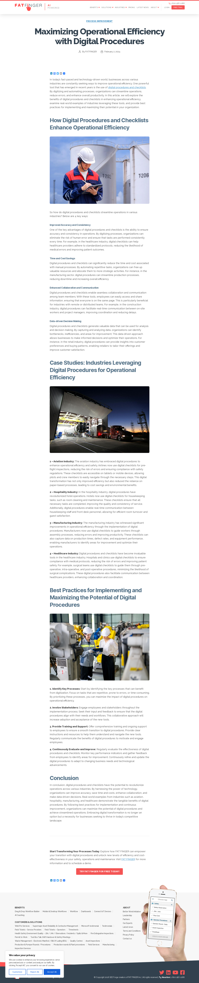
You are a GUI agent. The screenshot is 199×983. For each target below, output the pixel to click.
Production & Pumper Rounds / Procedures (33, 945)
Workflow (74, 911)
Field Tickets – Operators (55, 930)
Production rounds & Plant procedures (69, 945)
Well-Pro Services (22, 926)
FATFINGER (91, 51)
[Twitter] (161, 972)
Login (166, 7)
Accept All (52, 972)
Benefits (94, 7)
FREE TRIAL (178, 7)
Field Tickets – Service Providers (28, 930)
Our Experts (127, 923)
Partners (126, 919)
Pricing (131, 7)
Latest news (143, 7)
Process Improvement (99, 21)
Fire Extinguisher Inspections (102, 933)
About (154, 7)
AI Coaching (19, 915)
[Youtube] (175, 972)
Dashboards (86, 911)
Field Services (94, 945)
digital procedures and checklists (127, 87)
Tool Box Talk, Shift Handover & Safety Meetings (50, 937)
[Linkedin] (168, 972)
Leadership (127, 915)
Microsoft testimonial (90, 926)
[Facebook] (182, 972)
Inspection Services (23, 948)
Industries (120, 7)
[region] (34, 964)
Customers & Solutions (28, 922)
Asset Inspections (93, 941)
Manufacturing (108, 945)
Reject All (34, 972)
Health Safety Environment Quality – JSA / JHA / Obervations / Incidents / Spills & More (51, 933)
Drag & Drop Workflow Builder (27, 911)
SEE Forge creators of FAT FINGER (124, 977)
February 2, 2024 (112, 51)
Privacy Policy (128, 935)
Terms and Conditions (132, 931)
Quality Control (76, 941)
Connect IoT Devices (102, 911)
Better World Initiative (132, 911)
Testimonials (107, 926)
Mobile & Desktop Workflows (55, 911)
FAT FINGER (128, 859)
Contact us (127, 939)
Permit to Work (21, 937)
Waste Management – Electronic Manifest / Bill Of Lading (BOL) (41, 941)
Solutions (106, 7)
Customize (17, 972)
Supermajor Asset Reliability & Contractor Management (55, 926)
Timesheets (73, 930)
